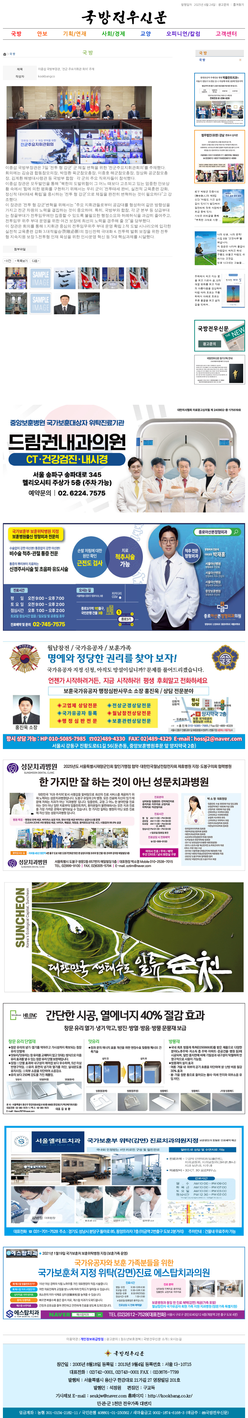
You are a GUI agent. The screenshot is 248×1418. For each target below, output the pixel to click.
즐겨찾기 (238, 4)
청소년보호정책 (130, 1339)
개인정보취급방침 (92, 1339)
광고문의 (224, 4)
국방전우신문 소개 (155, 1339)
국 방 (202, 60)
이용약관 (72, 1339)
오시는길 (176, 1339)
